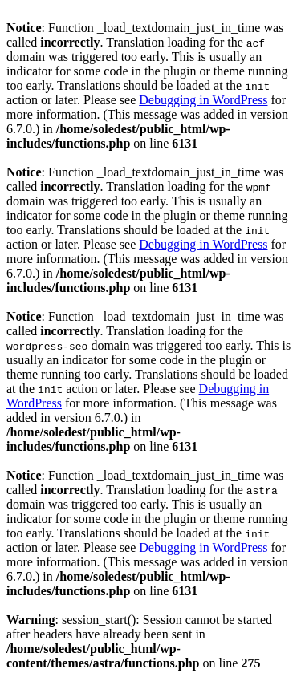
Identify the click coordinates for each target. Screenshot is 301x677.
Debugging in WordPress (203, 100)
